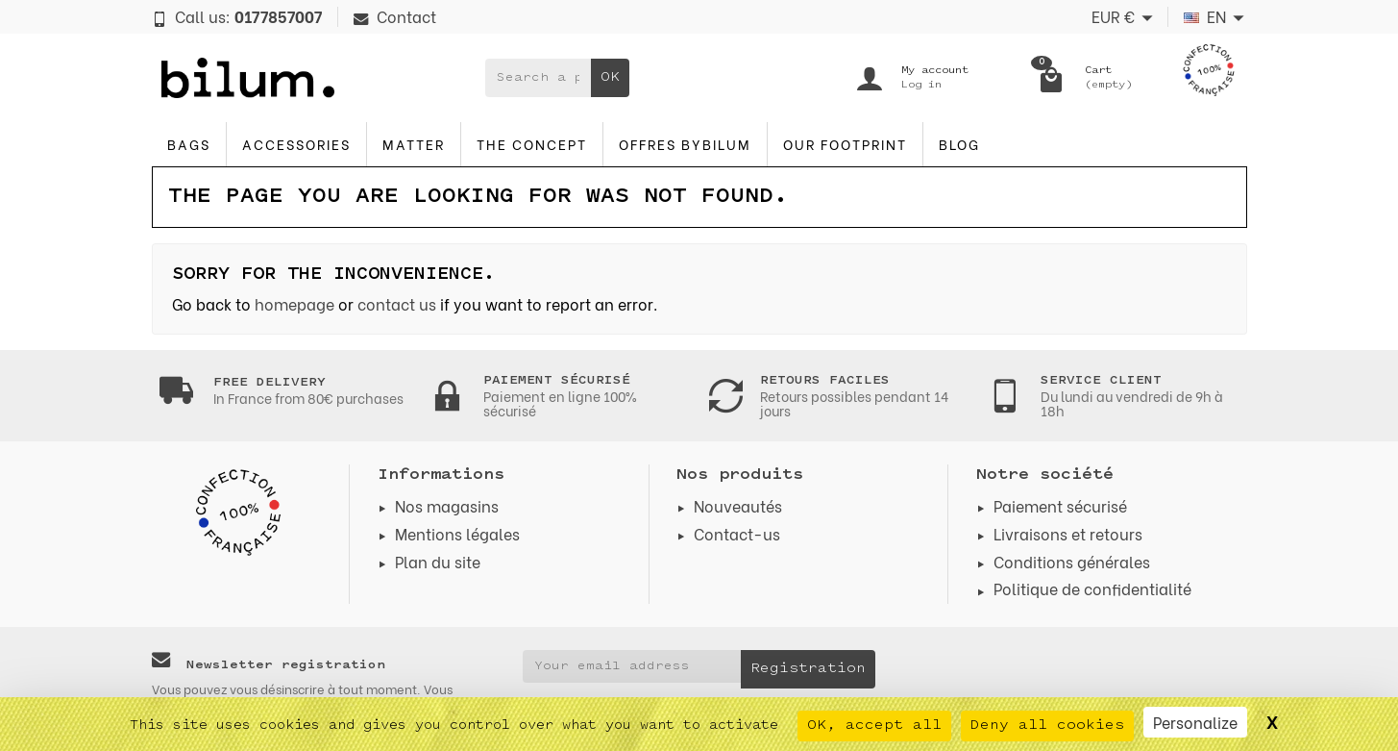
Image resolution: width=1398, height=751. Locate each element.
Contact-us (737, 533)
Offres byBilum (685, 144)
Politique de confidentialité (1092, 588)
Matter (413, 144)
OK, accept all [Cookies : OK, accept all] (874, 725)
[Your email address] (632, 666)
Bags (188, 144)
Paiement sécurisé (1060, 505)
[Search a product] (538, 78)
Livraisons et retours (1067, 533)
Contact (395, 16)
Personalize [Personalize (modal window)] (1195, 722)
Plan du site (437, 561)
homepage (294, 303)
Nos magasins (447, 505)
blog (959, 144)
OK (610, 77)
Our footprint (845, 144)
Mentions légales (457, 533)
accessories (296, 144)
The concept (532, 144)
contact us (396, 303)
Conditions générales (1071, 561)
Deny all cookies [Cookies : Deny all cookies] (1047, 725)
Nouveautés (738, 505)
